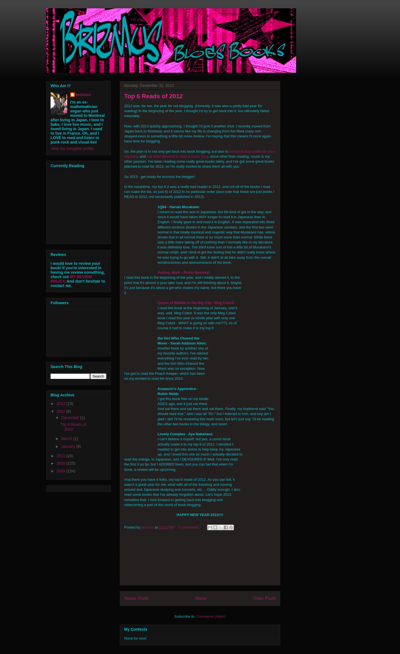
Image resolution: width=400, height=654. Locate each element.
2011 (61, 456)
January (68, 446)
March (67, 438)
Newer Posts (136, 598)
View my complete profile (72, 148)
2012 (61, 411)
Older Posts (264, 598)
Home (201, 598)
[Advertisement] (200, 560)
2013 (61, 403)
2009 (61, 471)
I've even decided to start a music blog (177, 156)
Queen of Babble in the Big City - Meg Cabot (195, 303)
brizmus (83, 94)
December (70, 418)
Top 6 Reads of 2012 (153, 96)
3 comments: (189, 527)
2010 (61, 463)
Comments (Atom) (211, 616)
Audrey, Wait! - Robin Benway (183, 272)
